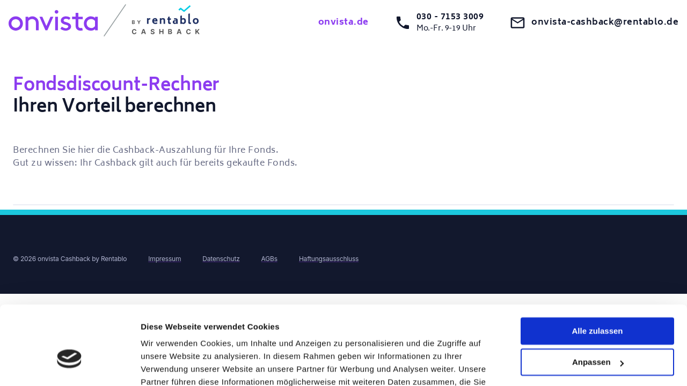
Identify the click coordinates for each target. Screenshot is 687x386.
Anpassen (598, 302)
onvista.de (343, 22)
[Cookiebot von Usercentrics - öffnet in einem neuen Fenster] (69, 365)
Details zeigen (168, 364)
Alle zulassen (597, 271)
